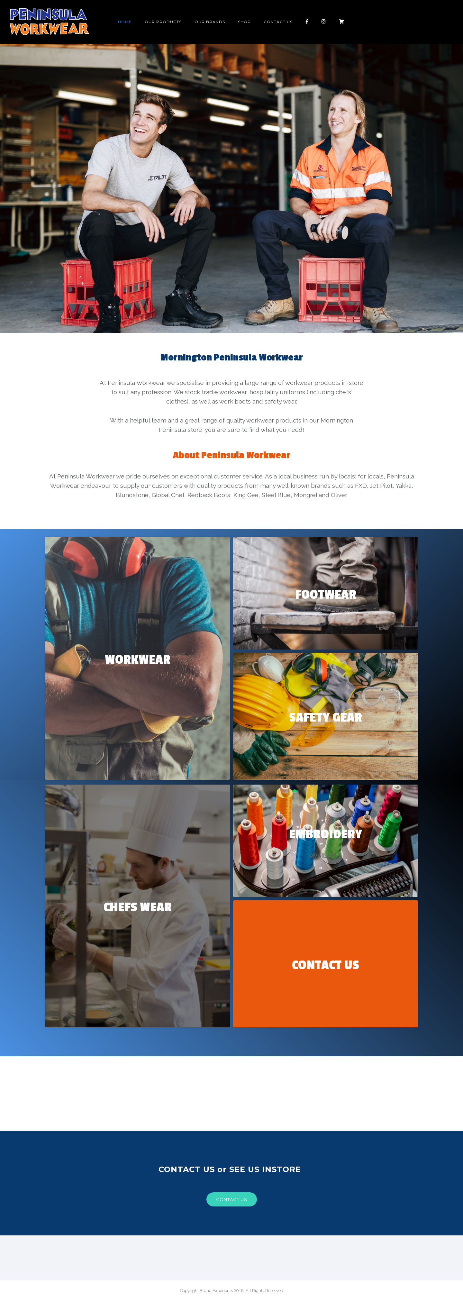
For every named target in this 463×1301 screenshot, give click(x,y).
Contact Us (278, 21)
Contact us (231, 1199)
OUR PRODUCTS (163, 21)
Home (125, 21)
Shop (244, 21)
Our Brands (210, 21)
